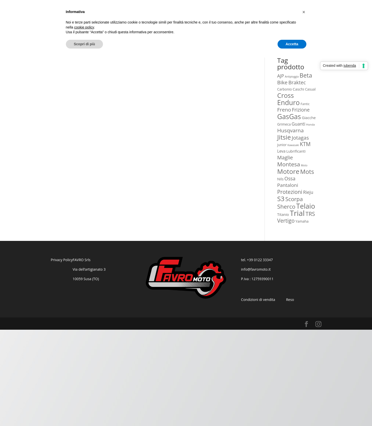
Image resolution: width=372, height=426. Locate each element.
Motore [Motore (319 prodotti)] (288, 171)
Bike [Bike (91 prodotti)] (282, 82)
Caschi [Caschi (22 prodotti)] (298, 89)
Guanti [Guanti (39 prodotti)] (298, 124)
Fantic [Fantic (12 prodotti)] (305, 104)
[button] (304, 12)
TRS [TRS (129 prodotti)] (310, 213)
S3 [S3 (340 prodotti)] (281, 198)
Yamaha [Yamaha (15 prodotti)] (301, 221)
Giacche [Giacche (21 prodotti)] (309, 117)
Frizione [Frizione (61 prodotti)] (301, 109)
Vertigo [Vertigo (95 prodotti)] (286, 220)
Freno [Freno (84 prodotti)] (284, 109)
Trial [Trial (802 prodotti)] (297, 213)
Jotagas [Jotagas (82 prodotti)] (300, 137)
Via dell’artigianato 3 (89, 269)
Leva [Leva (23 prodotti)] (281, 151)
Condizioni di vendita (258, 299)
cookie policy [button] (84, 27)
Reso (290, 299)
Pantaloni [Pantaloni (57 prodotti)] (287, 185)
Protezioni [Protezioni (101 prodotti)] (289, 191)
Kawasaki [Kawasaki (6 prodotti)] (293, 145)
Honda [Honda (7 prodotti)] (310, 124)
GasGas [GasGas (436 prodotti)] (289, 116)
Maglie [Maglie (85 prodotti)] (285, 157)
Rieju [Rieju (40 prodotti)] (308, 192)
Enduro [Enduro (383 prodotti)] (288, 102)
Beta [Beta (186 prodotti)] (306, 75)
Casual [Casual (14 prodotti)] (310, 89)
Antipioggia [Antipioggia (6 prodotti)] (292, 76)
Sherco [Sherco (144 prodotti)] (286, 206)
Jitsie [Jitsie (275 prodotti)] (284, 137)
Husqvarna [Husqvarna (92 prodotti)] (290, 130)
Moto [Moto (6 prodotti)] (304, 165)
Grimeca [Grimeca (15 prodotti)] (284, 124)
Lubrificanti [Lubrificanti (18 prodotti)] (296, 151)
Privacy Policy (62, 259)
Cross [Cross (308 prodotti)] (285, 95)
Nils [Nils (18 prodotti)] (280, 178)
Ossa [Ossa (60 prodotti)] (289, 178)
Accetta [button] (292, 44)
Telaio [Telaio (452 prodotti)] (305, 206)
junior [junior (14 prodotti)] (282, 144)
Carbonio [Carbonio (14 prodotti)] (284, 89)
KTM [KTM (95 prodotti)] (305, 144)
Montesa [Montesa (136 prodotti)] (288, 164)
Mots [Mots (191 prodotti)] (307, 172)
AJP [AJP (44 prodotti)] (280, 76)
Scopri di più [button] (84, 44)
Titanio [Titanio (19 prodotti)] (283, 214)
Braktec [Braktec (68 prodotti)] (297, 82)
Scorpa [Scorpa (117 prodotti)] (294, 199)
